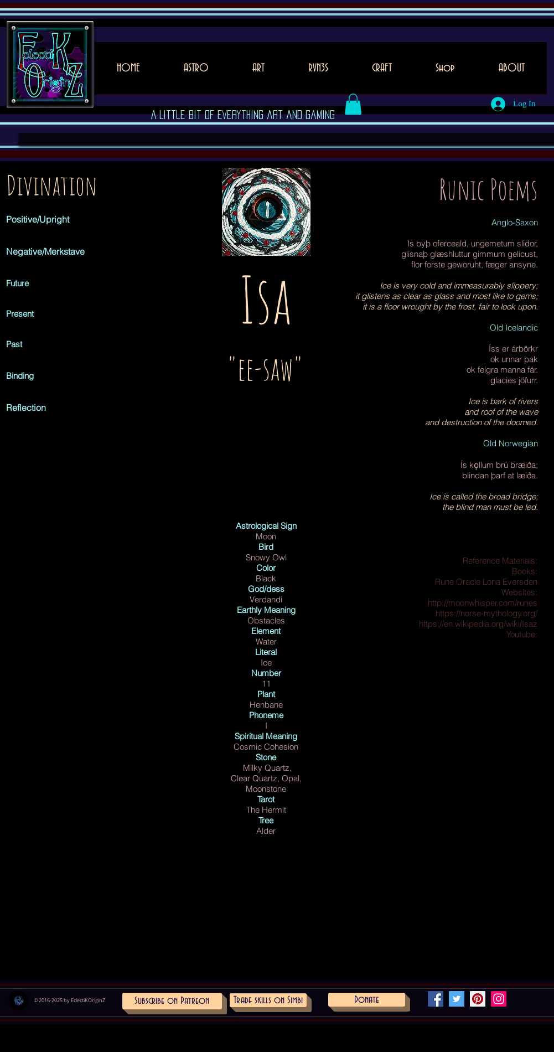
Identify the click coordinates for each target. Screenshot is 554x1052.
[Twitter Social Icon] (456, 999)
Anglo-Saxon (514, 222)
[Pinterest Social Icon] (477, 999)
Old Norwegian (510, 443)
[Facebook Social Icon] (435, 999)
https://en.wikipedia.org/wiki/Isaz (478, 623)
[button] (259, 71)
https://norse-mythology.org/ (486, 613)
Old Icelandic (514, 327)
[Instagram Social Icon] (498, 999)
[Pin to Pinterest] (236, 250)
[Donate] (366, 1000)
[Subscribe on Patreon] (172, 1001)
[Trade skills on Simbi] (268, 1000)
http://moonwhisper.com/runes (482, 602)
